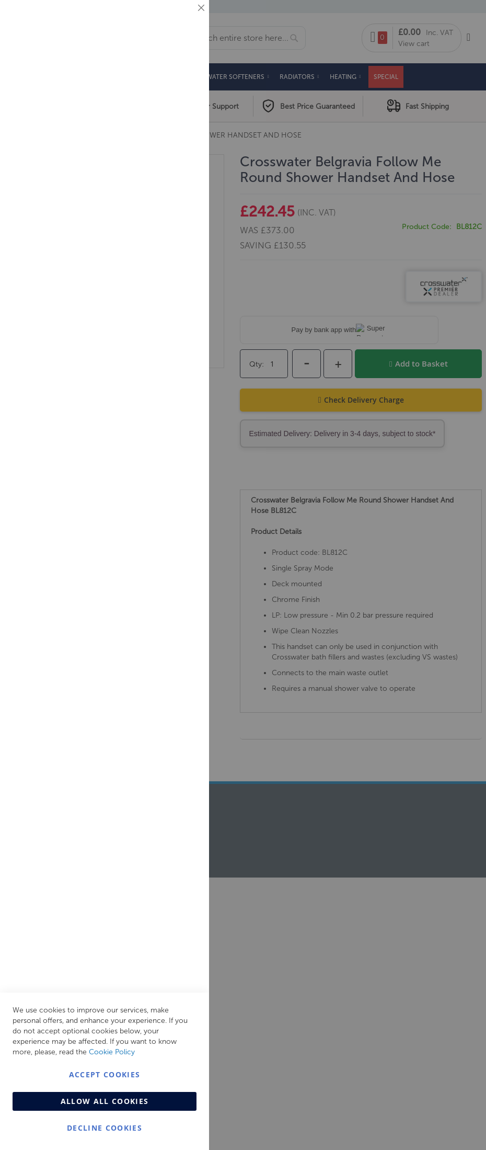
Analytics (180, 263)
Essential (180, 20)
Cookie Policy (112, 1051)
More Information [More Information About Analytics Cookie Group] (167, 318)
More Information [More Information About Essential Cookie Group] (167, 86)
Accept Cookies (105, 1074)
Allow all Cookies (105, 1101)
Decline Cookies (104, 1128)
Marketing (180, 131)
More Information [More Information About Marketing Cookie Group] (167, 218)
